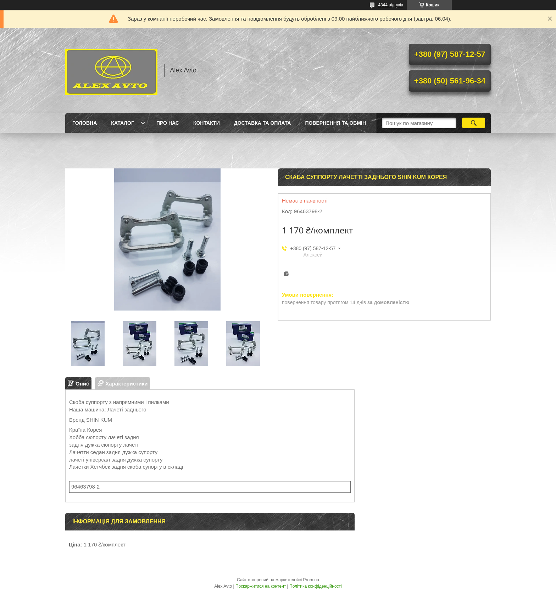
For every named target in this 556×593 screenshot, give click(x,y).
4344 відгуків (390, 4)
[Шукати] (473, 123)
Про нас (167, 123)
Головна (84, 123)
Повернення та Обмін (335, 123)
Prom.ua (311, 579)
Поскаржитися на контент (260, 586)
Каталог (122, 123)
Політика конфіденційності (315, 586)
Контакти (206, 123)
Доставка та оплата (262, 123)
